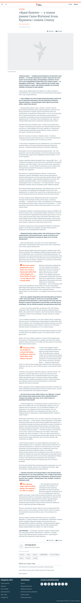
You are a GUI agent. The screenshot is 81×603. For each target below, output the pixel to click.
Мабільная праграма (26, 589)
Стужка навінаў (5, 583)
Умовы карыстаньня (26, 597)
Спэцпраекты (4, 597)
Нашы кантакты (25, 594)
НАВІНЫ (76, 4)
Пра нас (23, 583)
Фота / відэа (4, 594)
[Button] (50, 31)
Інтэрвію (21, 9)
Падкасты (3, 586)
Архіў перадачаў (5, 591)
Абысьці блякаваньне (26, 586)
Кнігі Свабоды (4, 589)
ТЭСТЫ (70, 4)
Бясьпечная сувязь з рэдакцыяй (29, 591)
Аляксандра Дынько (24, 24)
